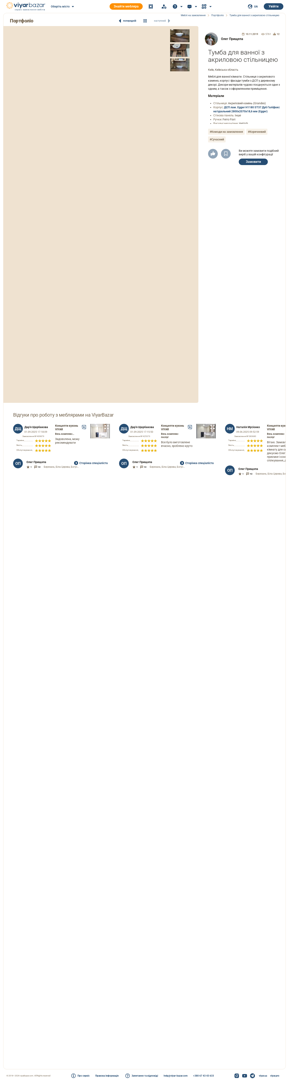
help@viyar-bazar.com (175, 1075)
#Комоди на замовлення (226, 131)
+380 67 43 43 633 (203, 1075)
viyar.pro (274, 1075)
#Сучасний (217, 139)
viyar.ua (263, 1075)
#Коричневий (257, 131)
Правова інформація (107, 1075)
